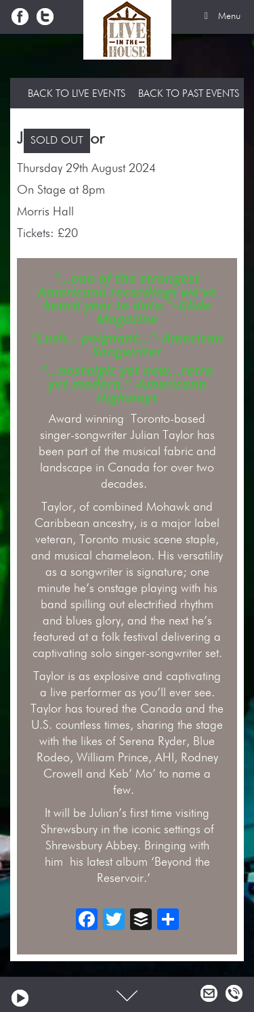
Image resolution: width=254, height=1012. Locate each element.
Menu (220, 16)
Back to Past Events (188, 94)
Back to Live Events (76, 94)
